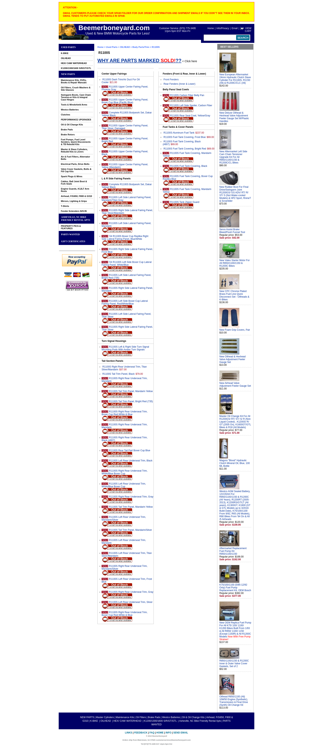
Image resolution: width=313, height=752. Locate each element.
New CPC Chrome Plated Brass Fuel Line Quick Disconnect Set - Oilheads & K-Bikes (234, 295)
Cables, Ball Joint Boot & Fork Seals (74, 182)
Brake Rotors (68, 134)
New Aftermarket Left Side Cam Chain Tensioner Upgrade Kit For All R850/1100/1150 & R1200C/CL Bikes (233, 157)
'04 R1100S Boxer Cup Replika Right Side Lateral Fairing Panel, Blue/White (125, 237)
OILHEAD (66, 58)
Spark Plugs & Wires (71, 176)
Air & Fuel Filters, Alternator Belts (75, 157)
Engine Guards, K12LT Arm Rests (75, 190)
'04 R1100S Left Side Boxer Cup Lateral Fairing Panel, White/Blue (127, 263)
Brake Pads (67, 129)
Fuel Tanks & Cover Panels (178, 127)
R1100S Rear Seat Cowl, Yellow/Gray (190, 115)
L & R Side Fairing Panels (116, 178)
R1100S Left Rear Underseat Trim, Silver (131, 602)
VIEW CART (248, 29)
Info (168, 732)
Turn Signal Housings (114, 341)
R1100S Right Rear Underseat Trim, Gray (131, 496)
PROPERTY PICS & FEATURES (71, 227)
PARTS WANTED (70, 234)
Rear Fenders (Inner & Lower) (179, 84)
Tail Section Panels (112, 361)
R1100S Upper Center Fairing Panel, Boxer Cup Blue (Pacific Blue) (125, 101)
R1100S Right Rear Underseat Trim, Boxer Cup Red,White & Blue (125, 413)
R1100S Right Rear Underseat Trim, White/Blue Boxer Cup (125, 472)
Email (235, 28)
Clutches (65, 114)
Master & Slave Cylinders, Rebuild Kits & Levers (74, 150)
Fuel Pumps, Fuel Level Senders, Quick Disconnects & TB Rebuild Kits (76, 141)
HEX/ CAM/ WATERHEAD (74, 63)
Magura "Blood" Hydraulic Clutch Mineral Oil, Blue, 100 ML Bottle (234, 463)
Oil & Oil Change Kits (72, 124)
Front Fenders (170, 79)
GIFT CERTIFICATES (73, 241)
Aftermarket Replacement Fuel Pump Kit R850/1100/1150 (233, 551)
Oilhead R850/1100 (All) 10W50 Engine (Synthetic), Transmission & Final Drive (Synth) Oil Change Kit (233, 700)
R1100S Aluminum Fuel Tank (178, 132)
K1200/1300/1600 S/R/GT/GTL (76, 68)
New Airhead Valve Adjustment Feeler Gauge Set (235, 384)
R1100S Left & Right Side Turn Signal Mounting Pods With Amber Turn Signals (125, 348)
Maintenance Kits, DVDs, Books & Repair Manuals (74, 81)
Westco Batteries (70, 109)
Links (128, 732)
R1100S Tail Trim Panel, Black (118, 374)
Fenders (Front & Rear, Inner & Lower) (184, 73)
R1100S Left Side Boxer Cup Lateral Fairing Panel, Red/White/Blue (125, 302)
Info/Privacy (222, 28)
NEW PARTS (68, 74)
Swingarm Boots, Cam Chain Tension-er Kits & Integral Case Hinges (76, 97)
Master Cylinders (105, 717)
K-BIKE (64, 53)
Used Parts (68, 47)
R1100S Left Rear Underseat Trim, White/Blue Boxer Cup (124, 485)
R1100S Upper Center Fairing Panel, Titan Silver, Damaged (125, 127)
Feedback (141, 732)
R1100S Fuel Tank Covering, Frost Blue (184, 137)
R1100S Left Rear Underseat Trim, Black (130, 460)
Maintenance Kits (125, 717)
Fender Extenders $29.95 (74, 211)
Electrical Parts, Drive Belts (75, 164)
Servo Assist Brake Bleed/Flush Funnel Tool (232, 231)
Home (210, 28)
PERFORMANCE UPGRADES (76, 119)
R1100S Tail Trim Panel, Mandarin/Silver (130, 530)
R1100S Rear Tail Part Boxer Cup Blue (129, 450)
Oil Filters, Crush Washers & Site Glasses (75, 88)
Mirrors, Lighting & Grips (74, 201)
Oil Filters (141, 717)
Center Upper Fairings (114, 73)
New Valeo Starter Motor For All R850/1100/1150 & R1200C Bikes (234, 263)
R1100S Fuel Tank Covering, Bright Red (184, 148)
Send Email (180, 732)
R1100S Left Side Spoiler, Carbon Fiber (191, 105)
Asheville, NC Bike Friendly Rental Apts (75, 218)
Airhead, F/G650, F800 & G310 (76, 196)
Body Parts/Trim (140, 47)
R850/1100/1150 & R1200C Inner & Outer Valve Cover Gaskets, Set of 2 (234, 663)
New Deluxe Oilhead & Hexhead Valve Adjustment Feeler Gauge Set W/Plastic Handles (234, 117)
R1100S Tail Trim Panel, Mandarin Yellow (131, 391)
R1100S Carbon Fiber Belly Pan (187, 95)
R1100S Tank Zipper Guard (184, 202)
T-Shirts (65, 206)
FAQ (152, 732)
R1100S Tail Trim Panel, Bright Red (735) (131, 401)
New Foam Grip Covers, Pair (234, 329)
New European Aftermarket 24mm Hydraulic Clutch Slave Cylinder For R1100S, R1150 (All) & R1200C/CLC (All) (235, 78)
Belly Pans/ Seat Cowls (176, 89)
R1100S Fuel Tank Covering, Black (188, 166)
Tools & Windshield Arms (74, 104)
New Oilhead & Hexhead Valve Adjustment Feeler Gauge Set (232, 359)
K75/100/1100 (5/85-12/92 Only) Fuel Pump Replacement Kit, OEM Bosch (235, 587)
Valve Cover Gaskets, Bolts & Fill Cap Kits (76, 170)
